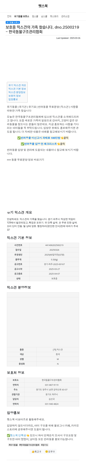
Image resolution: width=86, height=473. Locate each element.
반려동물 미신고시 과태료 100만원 (40, 137)
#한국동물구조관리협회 (29, 445)
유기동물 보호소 (21, 16)
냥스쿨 (44, 16)
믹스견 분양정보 (16, 92)
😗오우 (50, 451)
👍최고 (36, 451)
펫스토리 (54, 16)
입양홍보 (13, 99)
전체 (9, 16)
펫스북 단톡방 (18, 435)
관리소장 (65, 16)
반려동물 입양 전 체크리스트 (40, 143)
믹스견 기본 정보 (17, 88)
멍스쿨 (35, 16)
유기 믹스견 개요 (17, 85)
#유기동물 (13, 445)
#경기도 (44, 445)
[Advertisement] (43, 60)
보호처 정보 (14, 95)
